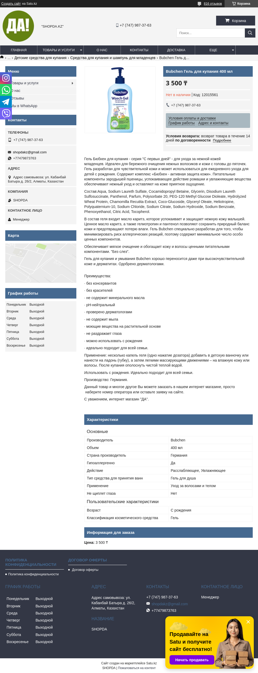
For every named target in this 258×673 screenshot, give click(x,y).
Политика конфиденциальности (33, 574)
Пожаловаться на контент (137, 668)
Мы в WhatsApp (24, 106)
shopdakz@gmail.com (30, 152)
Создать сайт (11, 4)
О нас (102, 50)
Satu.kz (151, 663)
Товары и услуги (59, 50)
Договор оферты (84, 570)
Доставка (176, 50)
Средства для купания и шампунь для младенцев (112, 58)
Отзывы (17, 98)
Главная (19, 50)
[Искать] (250, 33)
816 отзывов (213, 4)
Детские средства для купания (40, 58)
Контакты (139, 50)
